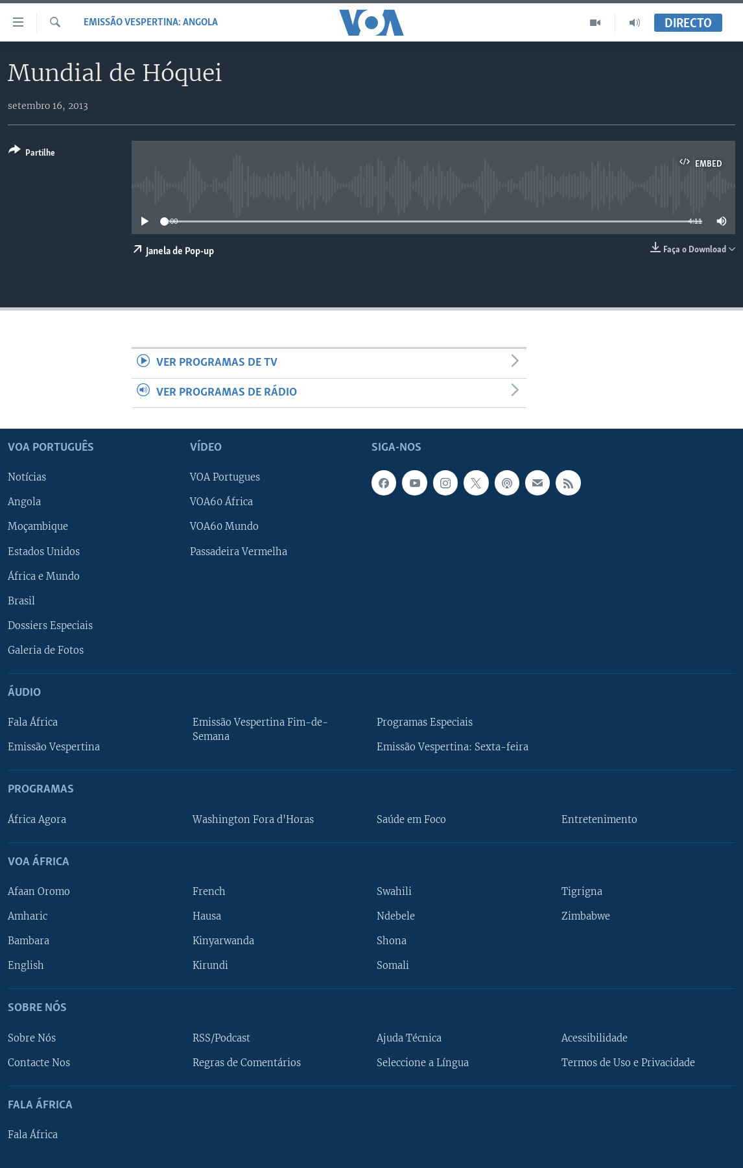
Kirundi (210, 965)
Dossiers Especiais (50, 626)
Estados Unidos (44, 552)
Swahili (394, 892)
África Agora (37, 820)
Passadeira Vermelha (238, 552)
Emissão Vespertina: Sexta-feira (452, 747)
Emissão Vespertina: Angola (151, 23)
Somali (393, 965)
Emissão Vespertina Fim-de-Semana (260, 730)
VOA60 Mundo (224, 527)
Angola (24, 502)
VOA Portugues (225, 478)
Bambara (28, 941)
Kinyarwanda (223, 941)
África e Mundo (44, 576)
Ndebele (396, 916)
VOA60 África (221, 502)
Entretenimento (599, 820)
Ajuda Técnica (409, 1038)
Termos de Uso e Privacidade (628, 1063)
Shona (392, 941)
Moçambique (38, 527)
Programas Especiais (425, 722)
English (26, 965)
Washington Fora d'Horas (253, 820)
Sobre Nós (32, 1038)
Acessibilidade (594, 1038)
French (209, 892)
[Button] (31, 154)
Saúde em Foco (411, 820)
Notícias (27, 478)
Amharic (27, 916)
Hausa (207, 916)
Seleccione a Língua (423, 1063)
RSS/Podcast (221, 1038)
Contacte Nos (39, 1063)
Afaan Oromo (39, 892)
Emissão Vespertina (54, 747)
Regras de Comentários (247, 1063)
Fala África (33, 722)
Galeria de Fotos (46, 650)
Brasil (21, 601)
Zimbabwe (585, 916)
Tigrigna (581, 892)
